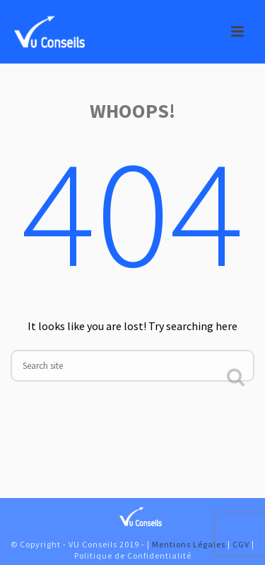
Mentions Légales (188, 544)
